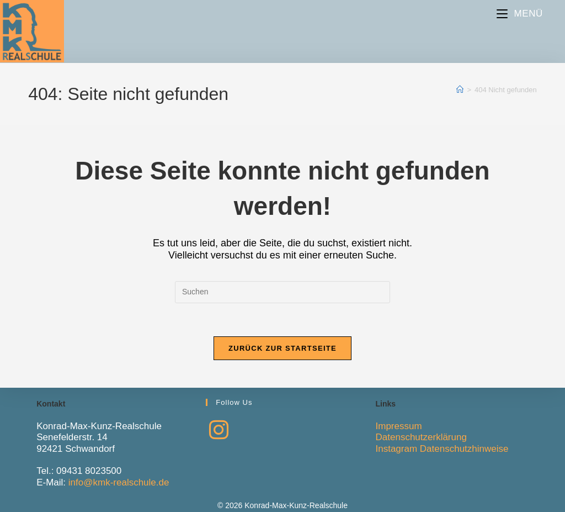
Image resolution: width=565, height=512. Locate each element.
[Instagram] (218, 430)
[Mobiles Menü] (520, 13)
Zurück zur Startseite (282, 348)
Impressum (399, 426)
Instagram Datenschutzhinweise (442, 449)
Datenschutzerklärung (421, 437)
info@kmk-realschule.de (118, 482)
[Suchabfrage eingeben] (282, 292)
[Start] (459, 90)
